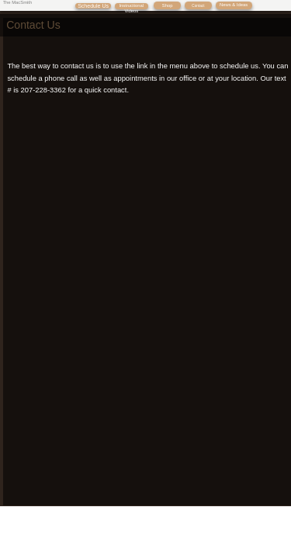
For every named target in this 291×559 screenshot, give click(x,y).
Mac (16, 2)
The (7, 2)
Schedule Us (93, 6)
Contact (198, 6)
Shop (167, 5)
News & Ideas (234, 4)
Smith (26, 2)
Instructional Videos (132, 8)
